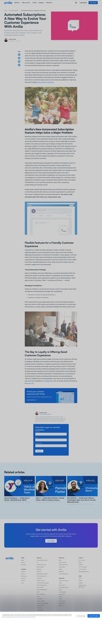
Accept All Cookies (93, 616)
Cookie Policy (32, 617)
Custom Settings (81, 616)
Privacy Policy (25, 617)
